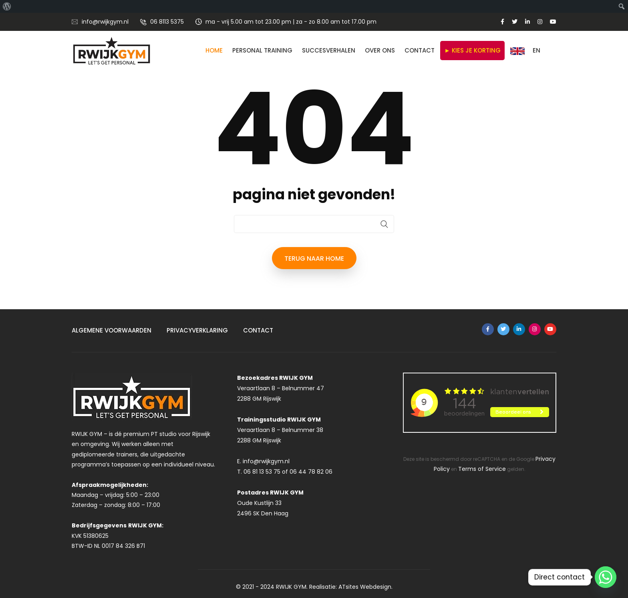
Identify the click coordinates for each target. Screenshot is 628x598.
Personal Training (262, 50)
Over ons (380, 50)
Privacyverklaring (197, 330)
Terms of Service (482, 469)
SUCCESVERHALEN (328, 50)
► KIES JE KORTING (472, 50)
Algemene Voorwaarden (111, 330)
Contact (420, 50)
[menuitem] (7, 6)
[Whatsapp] (605, 577)
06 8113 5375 (167, 22)
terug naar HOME (314, 258)
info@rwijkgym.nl (105, 22)
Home (214, 50)
